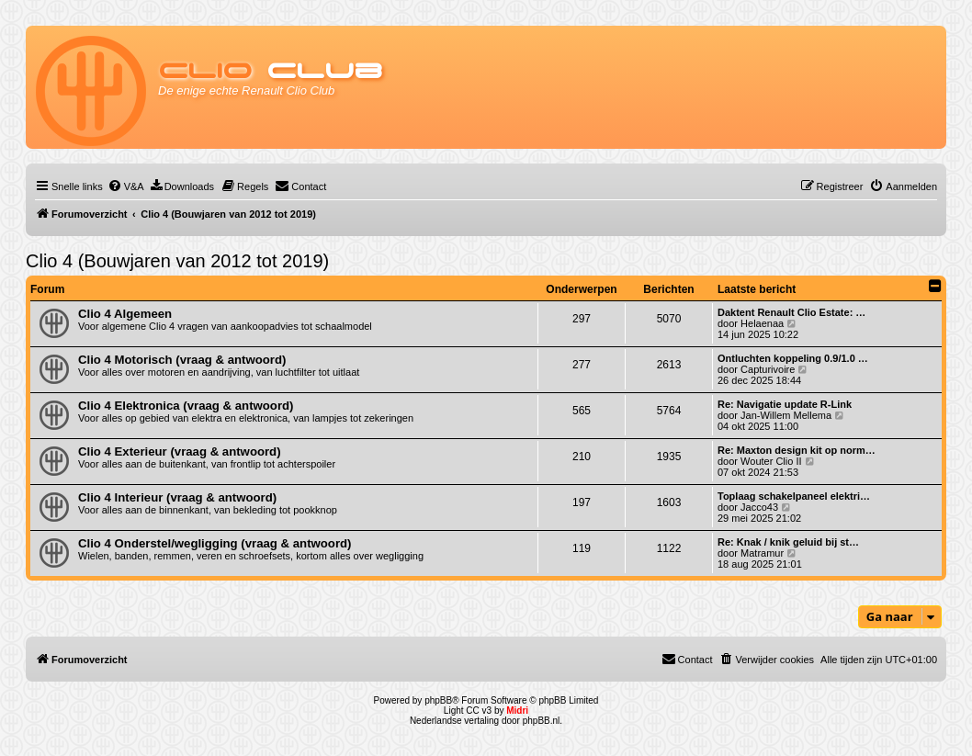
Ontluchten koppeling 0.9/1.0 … (793, 358)
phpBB (438, 700)
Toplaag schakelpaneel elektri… (794, 496)
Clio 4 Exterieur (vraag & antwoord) (179, 451)
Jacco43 (759, 507)
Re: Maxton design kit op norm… (797, 450)
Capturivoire (767, 369)
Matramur (762, 553)
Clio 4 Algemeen (125, 314)
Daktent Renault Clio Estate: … (791, 312)
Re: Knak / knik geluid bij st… (788, 541)
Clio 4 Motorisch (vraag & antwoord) (182, 360)
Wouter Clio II (770, 461)
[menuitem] (125, 186)
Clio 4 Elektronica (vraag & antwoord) (186, 405)
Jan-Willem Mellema (785, 415)
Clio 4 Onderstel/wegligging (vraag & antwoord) (214, 543)
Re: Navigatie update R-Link (785, 404)
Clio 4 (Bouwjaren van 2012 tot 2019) (177, 261)
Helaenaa (762, 323)
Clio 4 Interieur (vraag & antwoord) (177, 497)
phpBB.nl (541, 721)
